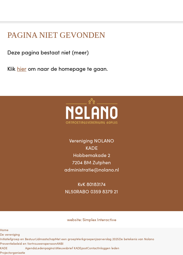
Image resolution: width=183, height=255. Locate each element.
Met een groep (65, 239)
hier (21, 68)
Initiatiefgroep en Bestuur (18, 239)
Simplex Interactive (99, 219)
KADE (4, 248)
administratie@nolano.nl (91, 169)
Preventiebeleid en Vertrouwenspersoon (28, 243)
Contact (92, 248)
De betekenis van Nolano (136, 239)
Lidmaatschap (45, 239)
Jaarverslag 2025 (107, 239)
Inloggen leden (108, 248)
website (74, 219)
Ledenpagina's (46, 248)
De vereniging (10, 234)
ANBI (60, 243)
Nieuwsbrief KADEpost (71, 248)
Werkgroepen (86, 239)
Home (4, 230)
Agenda (30, 248)
